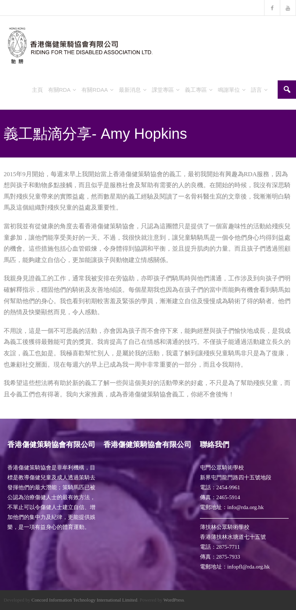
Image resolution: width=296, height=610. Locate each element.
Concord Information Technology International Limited (84, 600)
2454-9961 (228, 487)
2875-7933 (228, 557)
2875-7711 (228, 547)
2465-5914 (228, 497)
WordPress (173, 600)
